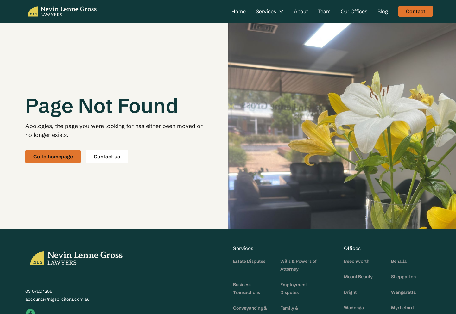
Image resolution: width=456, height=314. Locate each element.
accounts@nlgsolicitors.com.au (57, 299)
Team (324, 11)
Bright (350, 292)
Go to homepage (53, 156)
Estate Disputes (249, 261)
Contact (415, 11)
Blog (382, 11)
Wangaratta (403, 292)
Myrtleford (402, 308)
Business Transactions (246, 288)
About (301, 11)
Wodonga (354, 308)
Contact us (107, 156)
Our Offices (354, 11)
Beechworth (356, 261)
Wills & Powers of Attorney (298, 265)
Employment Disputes (293, 288)
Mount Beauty (358, 277)
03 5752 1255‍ (38, 291)
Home (238, 11)
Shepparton (403, 277)
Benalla (399, 261)
